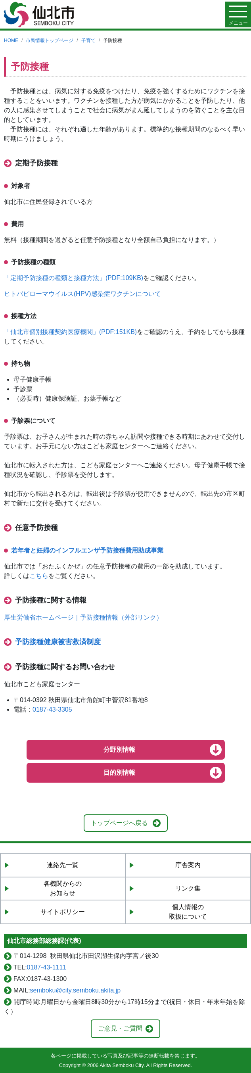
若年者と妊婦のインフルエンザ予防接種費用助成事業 (87, 550)
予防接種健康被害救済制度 (58, 642)
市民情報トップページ (49, 40)
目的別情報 (119, 772)
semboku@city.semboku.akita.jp (75, 990)
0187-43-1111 (47, 967)
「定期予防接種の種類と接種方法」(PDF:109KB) (73, 277)
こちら (38, 575)
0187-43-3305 (52, 709)
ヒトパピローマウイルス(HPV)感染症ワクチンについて (82, 293)
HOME (11, 40)
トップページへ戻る (119, 823)
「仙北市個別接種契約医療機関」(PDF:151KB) (70, 331)
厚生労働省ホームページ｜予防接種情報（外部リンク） (83, 617)
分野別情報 (119, 749)
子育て (88, 40)
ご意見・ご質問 (120, 1028)
